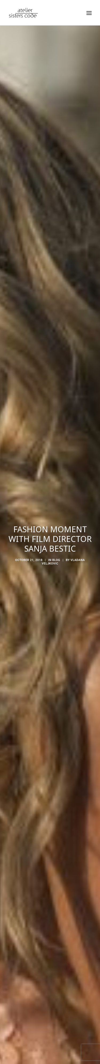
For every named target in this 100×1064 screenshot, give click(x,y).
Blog (56, 542)
